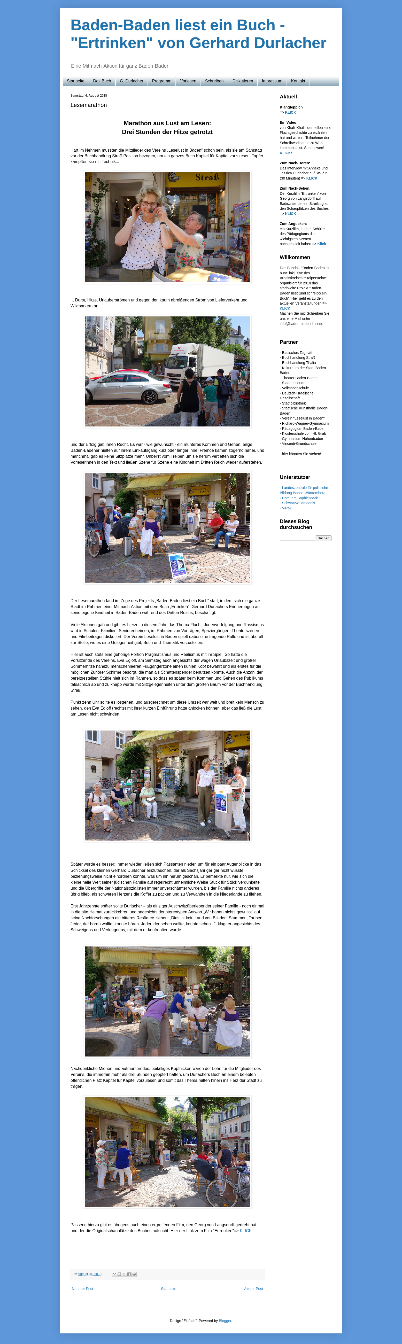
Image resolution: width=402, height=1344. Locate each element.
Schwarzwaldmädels (298, 503)
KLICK (246, 1231)
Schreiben (214, 81)
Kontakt (298, 81)
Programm (162, 81)
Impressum (272, 81)
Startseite (75, 81)
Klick (322, 244)
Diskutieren (243, 81)
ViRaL (287, 508)
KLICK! (286, 153)
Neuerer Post (82, 1289)
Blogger (225, 1321)
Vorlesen (188, 81)
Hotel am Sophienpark (300, 498)
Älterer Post (253, 1289)
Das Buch (102, 81)
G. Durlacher (131, 81)
